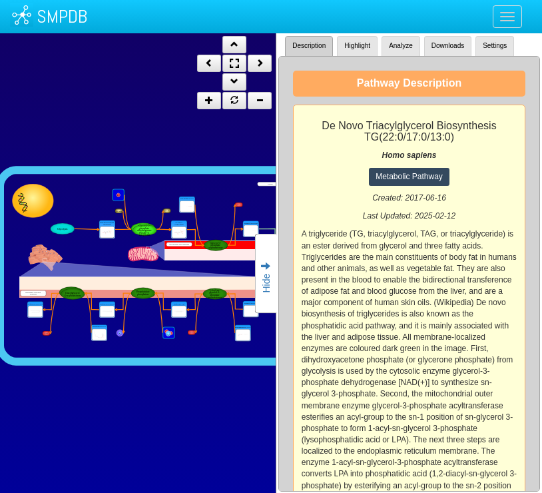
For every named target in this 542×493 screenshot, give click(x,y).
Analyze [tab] (401, 45)
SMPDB (62, 16)
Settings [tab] (495, 45)
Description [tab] (309, 45)
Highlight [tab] (357, 45)
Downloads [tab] (447, 45)
